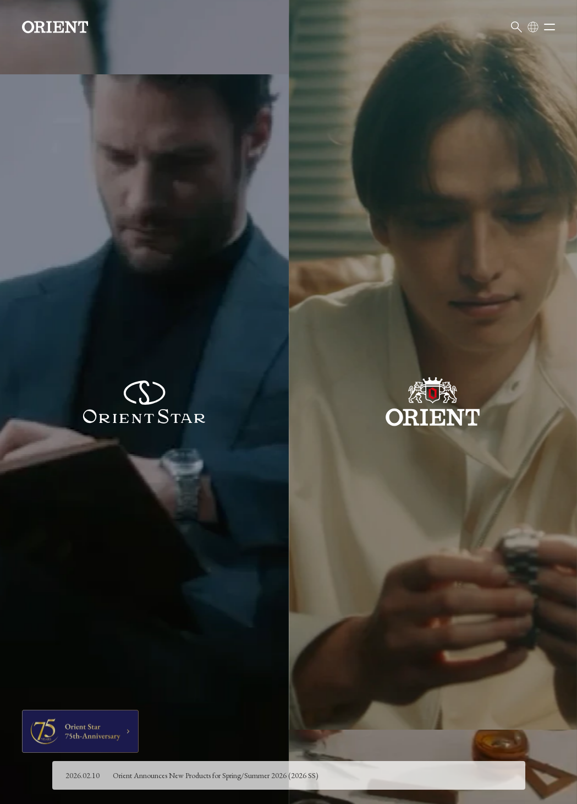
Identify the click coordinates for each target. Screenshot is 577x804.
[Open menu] (549, 26)
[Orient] (55, 27)
